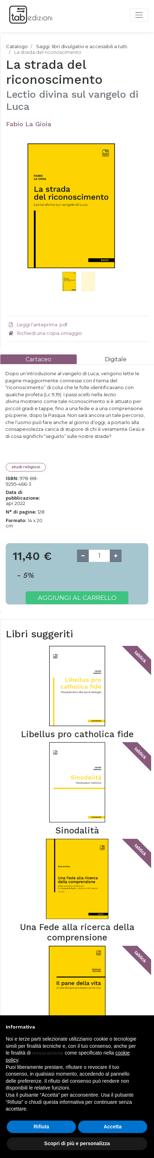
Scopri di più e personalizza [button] (77, 1143)
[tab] (38, 359)
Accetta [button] (113, 1126)
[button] (19, 214)
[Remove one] (83, 556)
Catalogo (17, 46)
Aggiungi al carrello (77, 597)
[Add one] (116, 556)
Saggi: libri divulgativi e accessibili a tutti (81, 46)
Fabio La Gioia (28, 124)
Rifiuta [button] (41, 1126)
